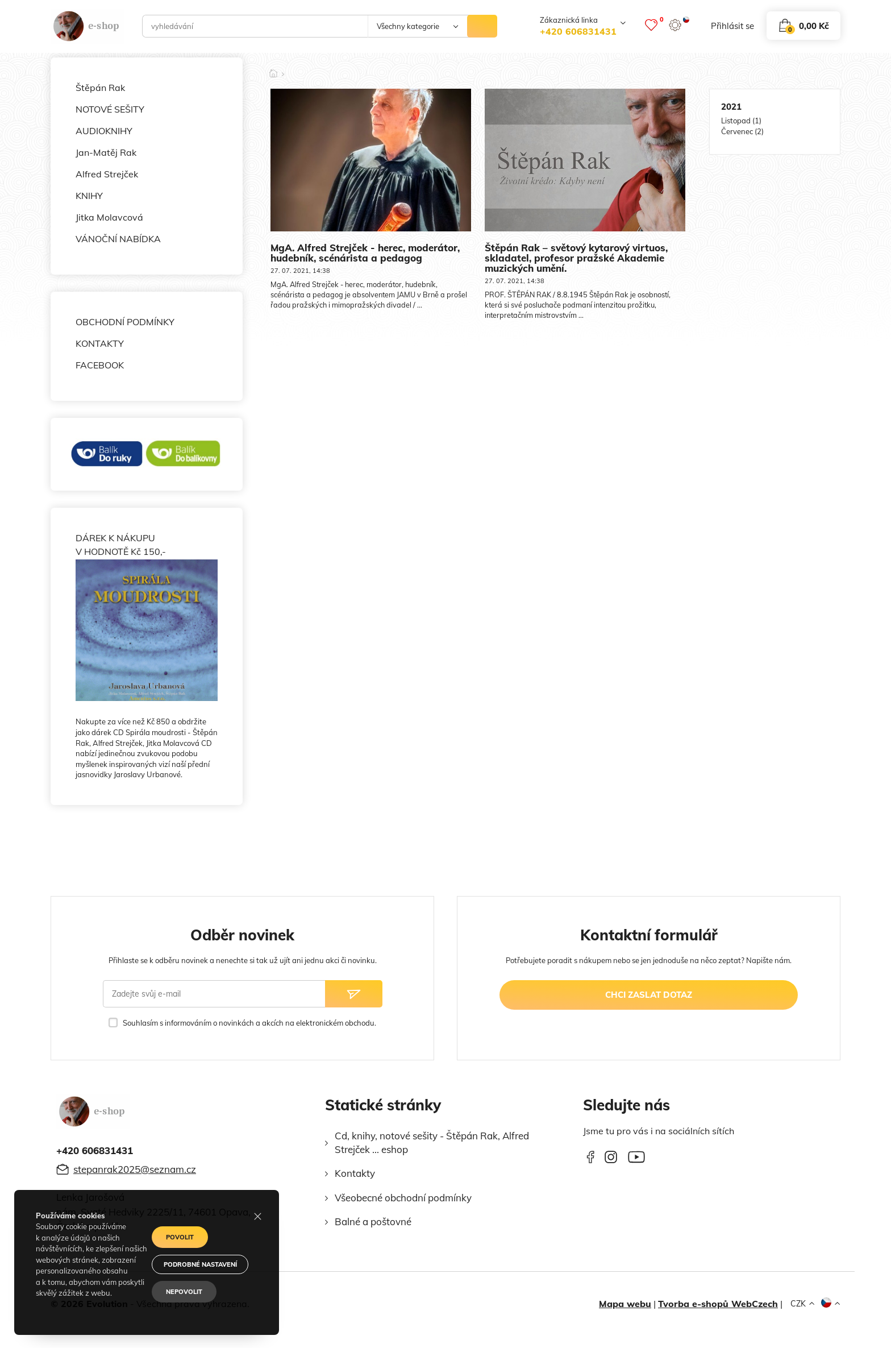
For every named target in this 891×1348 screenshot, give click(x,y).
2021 (731, 106)
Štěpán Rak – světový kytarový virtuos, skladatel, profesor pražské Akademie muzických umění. (576, 258)
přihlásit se (732, 25)
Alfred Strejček (107, 174)
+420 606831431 (578, 31)
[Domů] (273, 70)
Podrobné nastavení (200, 1264)
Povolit (180, 1237)
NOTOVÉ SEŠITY (110, 109)
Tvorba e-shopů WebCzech (718, 1303)
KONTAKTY (100, 343)
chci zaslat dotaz (648, 994)
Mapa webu (625, 1303)
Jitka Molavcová (109, 217)
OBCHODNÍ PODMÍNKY (125, 321)
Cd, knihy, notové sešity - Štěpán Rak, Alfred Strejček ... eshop (432, 1142)
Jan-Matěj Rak (106, 152)
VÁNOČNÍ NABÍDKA (118, 238)
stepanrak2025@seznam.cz (134, 1169)
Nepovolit (184, 1292)
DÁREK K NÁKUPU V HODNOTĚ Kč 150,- (147, 616)
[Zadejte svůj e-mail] (214, 993)
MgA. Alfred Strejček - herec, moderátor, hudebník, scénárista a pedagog (365, 253)
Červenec (737, 131)
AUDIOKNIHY (104, 130)
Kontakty (355, 1173)
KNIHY (89, 195)
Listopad (736, 120)
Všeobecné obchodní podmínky (403, 1198)
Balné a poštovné (373, 1221)
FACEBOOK (100, 365)
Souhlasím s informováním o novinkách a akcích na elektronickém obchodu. (249, 1022)
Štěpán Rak (100, 87)
